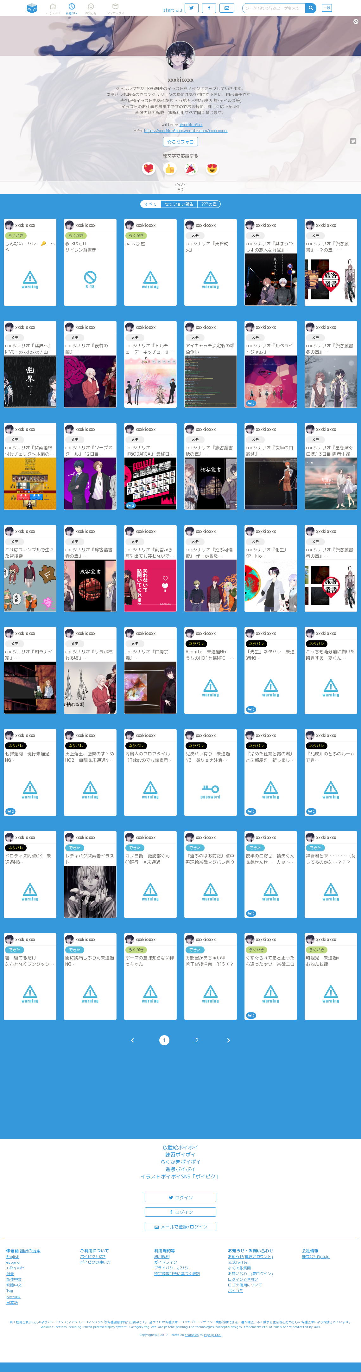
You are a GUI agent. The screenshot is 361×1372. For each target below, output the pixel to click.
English (12, 1256)
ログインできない (243, 1279)
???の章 (209, 204)
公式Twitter (238, 1262)
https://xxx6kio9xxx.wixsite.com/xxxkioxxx (186, 130)
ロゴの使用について (245, 1285)
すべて (150, 204)
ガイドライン (165, 1262)
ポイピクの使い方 (95, 1262)
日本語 (12, 1302)
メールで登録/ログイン (180, 1226)
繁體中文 (14, 1285)
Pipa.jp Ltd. (212, 1334)
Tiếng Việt (15, 1268)
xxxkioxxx (180, 80)
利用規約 (161, 1256)
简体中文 (14, 1279)
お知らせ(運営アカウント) (250, 1256)
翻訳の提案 (30, 1250)
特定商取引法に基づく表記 (177, 1273)
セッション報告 (179, 204)
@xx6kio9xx (191, 124)
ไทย (9, 1291)
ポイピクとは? (92, 1256)
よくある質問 (239, 1268)
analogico (192, 1334)
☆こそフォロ (180, 142)
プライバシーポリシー (173, 1268)
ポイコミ (235, 1290)
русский (13, 1296)
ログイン (180, 1197)
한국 (10, 1273)
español (13, 1262)
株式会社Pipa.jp (316, 1256)
